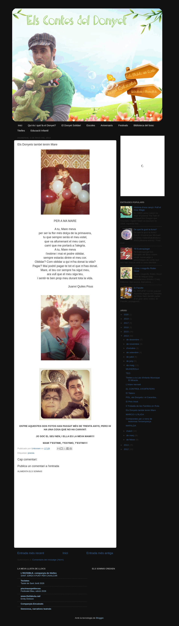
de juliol (130, 357)
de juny (130, 361)
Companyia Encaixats (32, 604)
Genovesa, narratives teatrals (36, 609)
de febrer (131, 439)
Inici (20, 125)
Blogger (100, 618)
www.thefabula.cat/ (31, 596)
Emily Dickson (27, 599)
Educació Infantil (39, 130)
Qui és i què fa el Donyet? (42, 125)
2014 (126, 336)
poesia (31, 453)
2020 (126, 314)
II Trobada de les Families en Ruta (142, 406)
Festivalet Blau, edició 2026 (33, 591)
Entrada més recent (30, 553)
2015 (126, 331)
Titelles (21, 130)
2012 (126, 449)
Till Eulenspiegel (142, 249)
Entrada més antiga (99, 553)
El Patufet (138, 288)
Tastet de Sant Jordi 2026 (32, 583)
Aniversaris (107, 125)
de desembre (133, 339)
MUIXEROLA (132, 369)
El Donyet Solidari (71, 125)
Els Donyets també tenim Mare (141, 410)
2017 (126, 323)
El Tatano (130, 393)
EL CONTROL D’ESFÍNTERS (140, 389)
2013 (126, 445)
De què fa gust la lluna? (145, 229)
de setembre (132, 352)
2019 (126, 319)
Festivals (123, 125)
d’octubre (131, 348)
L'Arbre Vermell (133, 384)
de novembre (133, 344)
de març (130, 435)
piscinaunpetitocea (31, 588)
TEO (128, 373)
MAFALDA (131, 425)
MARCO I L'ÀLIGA (135, 414)
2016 (126, 327)
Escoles (90, 125)
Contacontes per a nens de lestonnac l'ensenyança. (139, 420)
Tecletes (25, 580)
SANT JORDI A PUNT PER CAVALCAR (39, 575)
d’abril (129, 431)
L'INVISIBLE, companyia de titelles (39, 573)
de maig (130, 365)
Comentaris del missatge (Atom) (48, 559)
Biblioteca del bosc (144, 125)
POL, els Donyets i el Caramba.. (141, 397)
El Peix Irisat (132, 401)
